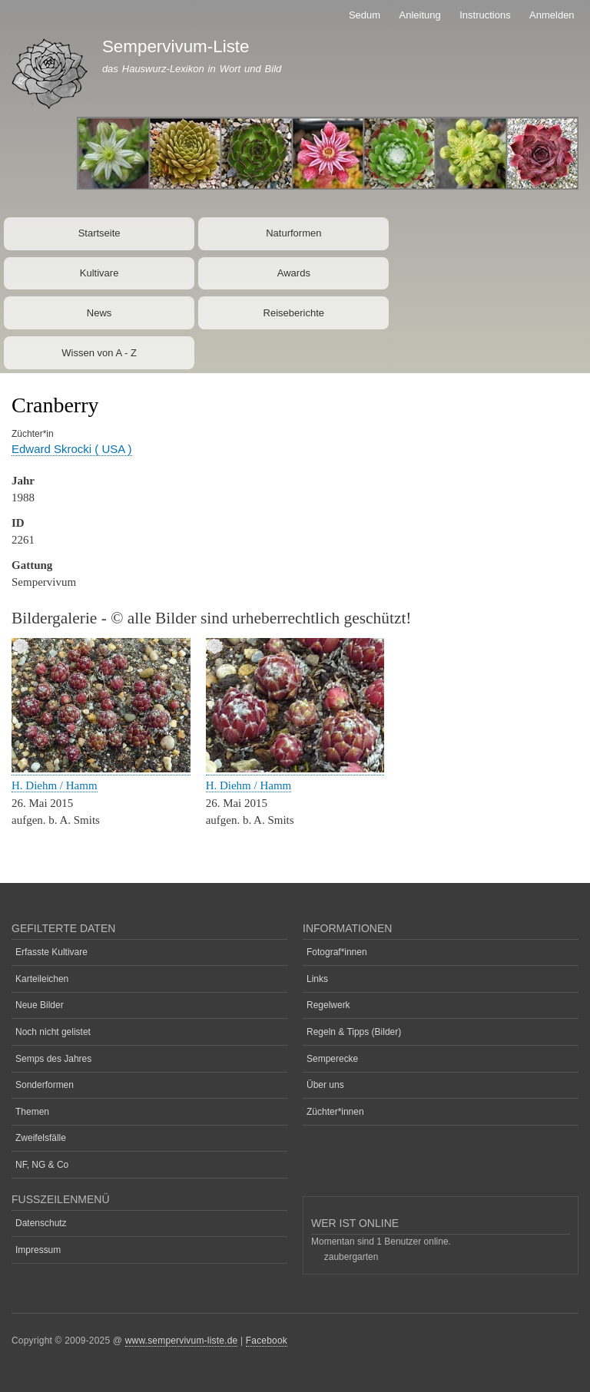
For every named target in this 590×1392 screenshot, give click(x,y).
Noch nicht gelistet (53, 1032)
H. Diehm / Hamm (55, 785)
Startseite (99, 233)
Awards (293, 273)
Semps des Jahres (53, 1058)
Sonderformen (44, 1085)
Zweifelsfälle (40, 1137)
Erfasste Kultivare (51, 952)
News (99, 313)
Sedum (364, 15)
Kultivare (99, 273)
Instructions (484, 15)
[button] (101, 768)
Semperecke (332, 1058)
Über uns (325, 1085)
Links (317, 979)
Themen (32, 1111)
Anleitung (420, 15)
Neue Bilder (39, 1005)
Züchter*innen (335, 1111)
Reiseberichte (294, 313)
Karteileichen (41, 979)
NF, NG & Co (41, 1164)
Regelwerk (328, 1005)
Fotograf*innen (337, 952)
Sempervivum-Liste (176, 46)
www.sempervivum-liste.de (181, 1340)
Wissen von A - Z (99, 353)
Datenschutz (41, 1223)
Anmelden (552, 15)
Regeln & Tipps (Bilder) (354, 1032)
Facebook (266, 1340)
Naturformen (293, 233)
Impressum (38, 1250)
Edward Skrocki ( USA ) (72, 448)
